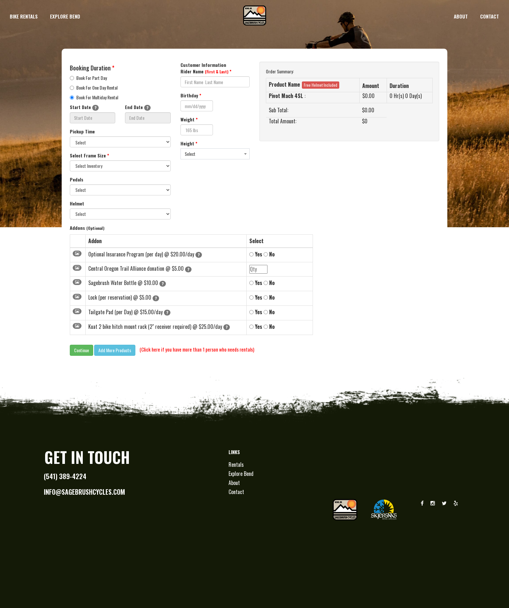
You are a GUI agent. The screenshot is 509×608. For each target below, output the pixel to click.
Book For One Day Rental (94, 87)
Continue (81, 350)
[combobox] (215, 153)
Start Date (84, 107)
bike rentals (24, 16)
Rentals (236, 464)
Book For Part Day (88, 78)
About (234, 483)
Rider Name (205, 71)
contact (489, 16)
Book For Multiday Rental (94, 97)
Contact (236, 492)
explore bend (65, 16)
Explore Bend (241, 474)
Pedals (76, 179)
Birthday (190, 95)
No (269, 254)
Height (188, 143)
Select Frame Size (89, 155)
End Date (138, 107)
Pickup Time (82, 131)
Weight (189, 119)
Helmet (77, 203)
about (461, 16)
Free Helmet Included (320, 85)
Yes (255, 254)
